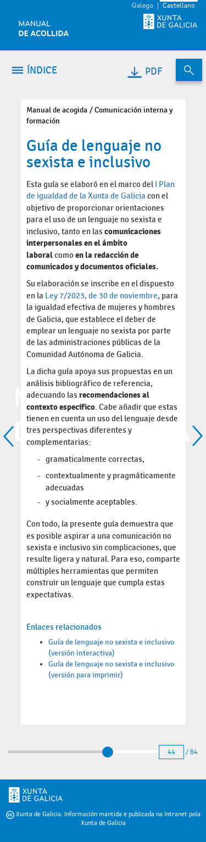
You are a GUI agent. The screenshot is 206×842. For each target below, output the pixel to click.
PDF (144, 71)
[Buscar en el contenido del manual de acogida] (189, 70)
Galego (142, 6)
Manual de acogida (56, 110)
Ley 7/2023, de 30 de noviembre (101, 296)
